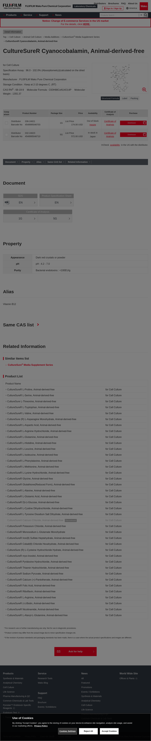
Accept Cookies (109, 731)
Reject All (88, 731)
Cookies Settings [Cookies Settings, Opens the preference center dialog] (67, 731)
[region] (75, 727)
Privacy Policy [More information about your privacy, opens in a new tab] (41, 726)
